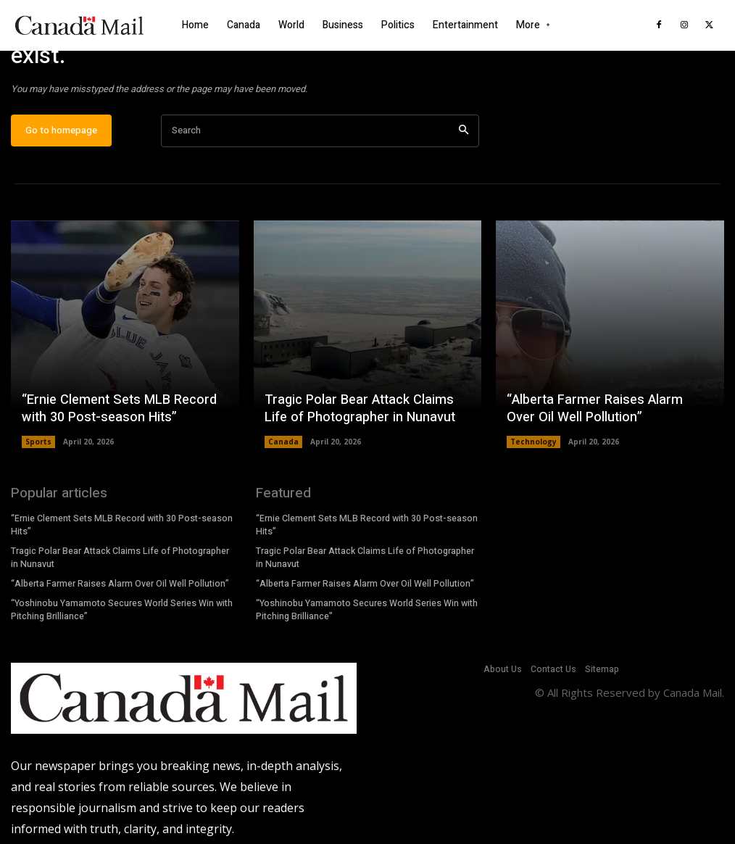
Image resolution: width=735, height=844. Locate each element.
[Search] (463, 131)
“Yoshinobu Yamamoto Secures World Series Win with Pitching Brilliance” (122, 608)
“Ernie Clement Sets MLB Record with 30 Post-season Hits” (117, 410)
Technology (533, 443)
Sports (38, 443)
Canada (283, 443)
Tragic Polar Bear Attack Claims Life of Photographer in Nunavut (358, 410)
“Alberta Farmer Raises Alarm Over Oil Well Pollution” (608, 410)
